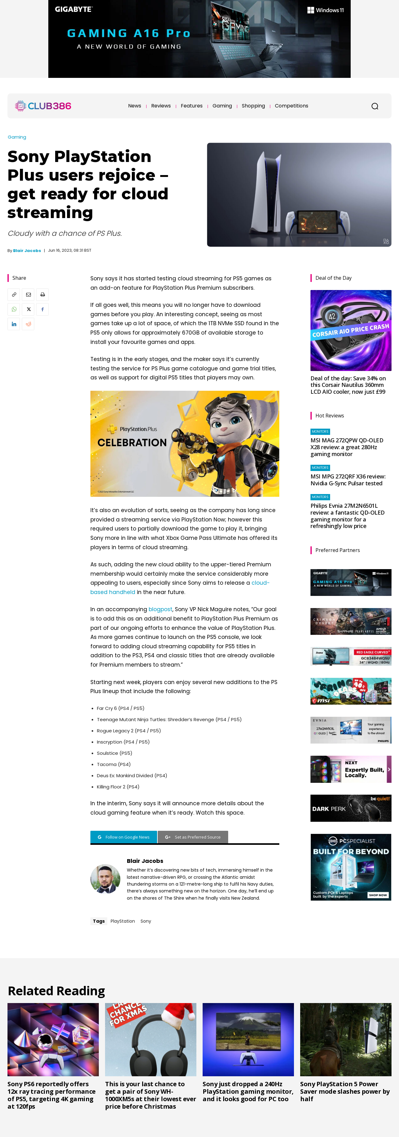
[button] (374, 106)
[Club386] (43, 106)
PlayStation (123, 921)
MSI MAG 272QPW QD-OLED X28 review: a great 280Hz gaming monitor (346, 446)
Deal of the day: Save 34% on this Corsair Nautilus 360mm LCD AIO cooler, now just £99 (348, 384)
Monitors (320, 431)
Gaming (16, 137)
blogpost (160, 609)
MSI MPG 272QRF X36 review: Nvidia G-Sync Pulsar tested (347, 480)
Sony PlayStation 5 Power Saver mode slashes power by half (345, 1091)
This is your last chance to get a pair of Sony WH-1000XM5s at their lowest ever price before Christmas (150, 1095)
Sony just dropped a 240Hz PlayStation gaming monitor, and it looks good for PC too (248, 1091)
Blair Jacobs (27, 251)
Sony (146, 921)
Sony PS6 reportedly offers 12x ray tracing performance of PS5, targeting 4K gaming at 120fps (51, 1095)
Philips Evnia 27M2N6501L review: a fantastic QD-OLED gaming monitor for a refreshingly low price (347, 516)
